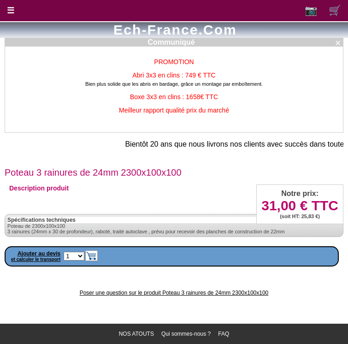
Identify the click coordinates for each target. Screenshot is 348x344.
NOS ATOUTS (136, 334)
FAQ (223, 334)
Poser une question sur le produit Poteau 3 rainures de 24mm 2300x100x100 (174, 293)
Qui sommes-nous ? (186, 334)
